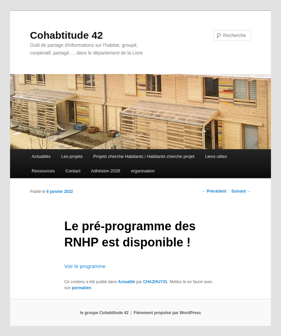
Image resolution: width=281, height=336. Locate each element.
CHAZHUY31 (155, 281)
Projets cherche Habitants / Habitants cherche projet (144, 156)
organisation (143, 170)
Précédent (214, 191)
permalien (81, 287)
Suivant (241, 191)
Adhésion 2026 (105, 170)
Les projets (72, 156)
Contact (72, 170)
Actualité (126, 281)
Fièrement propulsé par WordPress (167, 312)
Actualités (41, 156)
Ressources (43, 170)
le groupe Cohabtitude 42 (104, 312)
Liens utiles (216, 156)
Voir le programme (85, 266)
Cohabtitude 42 (66, 35)
